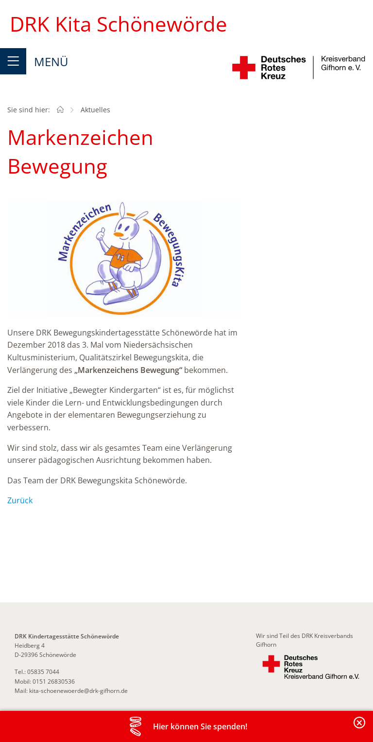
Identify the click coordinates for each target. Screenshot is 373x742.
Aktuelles (95, 109)
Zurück (20, 500)
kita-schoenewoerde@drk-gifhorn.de (78, 691)
